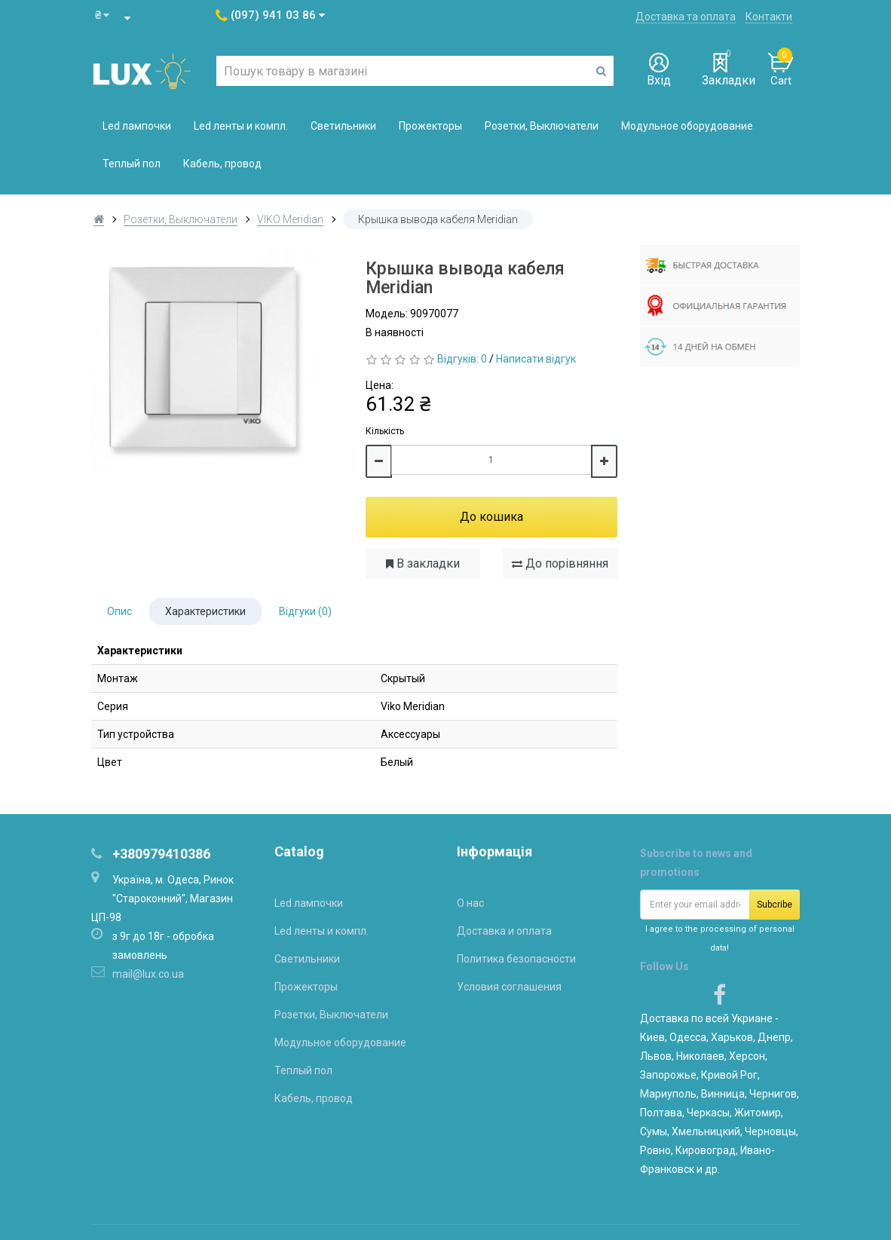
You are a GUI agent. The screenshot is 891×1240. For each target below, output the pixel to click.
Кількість (385, 431)
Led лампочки (137, 126)
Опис (119, 611)
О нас (470, 903)
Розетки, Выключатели (542, 126)
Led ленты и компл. (241, 126)
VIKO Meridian (290, 219)
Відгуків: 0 (462, 359)
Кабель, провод (222, 164)
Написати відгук (536, 359)
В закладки (423, 563)
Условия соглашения (509, 987)
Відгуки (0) (305, 611)
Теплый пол (132, 164)
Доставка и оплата (504, 931)
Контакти (769, 17)
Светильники (343, 126)
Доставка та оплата (685, 17)
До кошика (491, 517)
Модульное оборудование (687, 126)
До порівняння (560, 563)
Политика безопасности (516, 959)
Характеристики (205, 611)
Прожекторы (430, 126)
